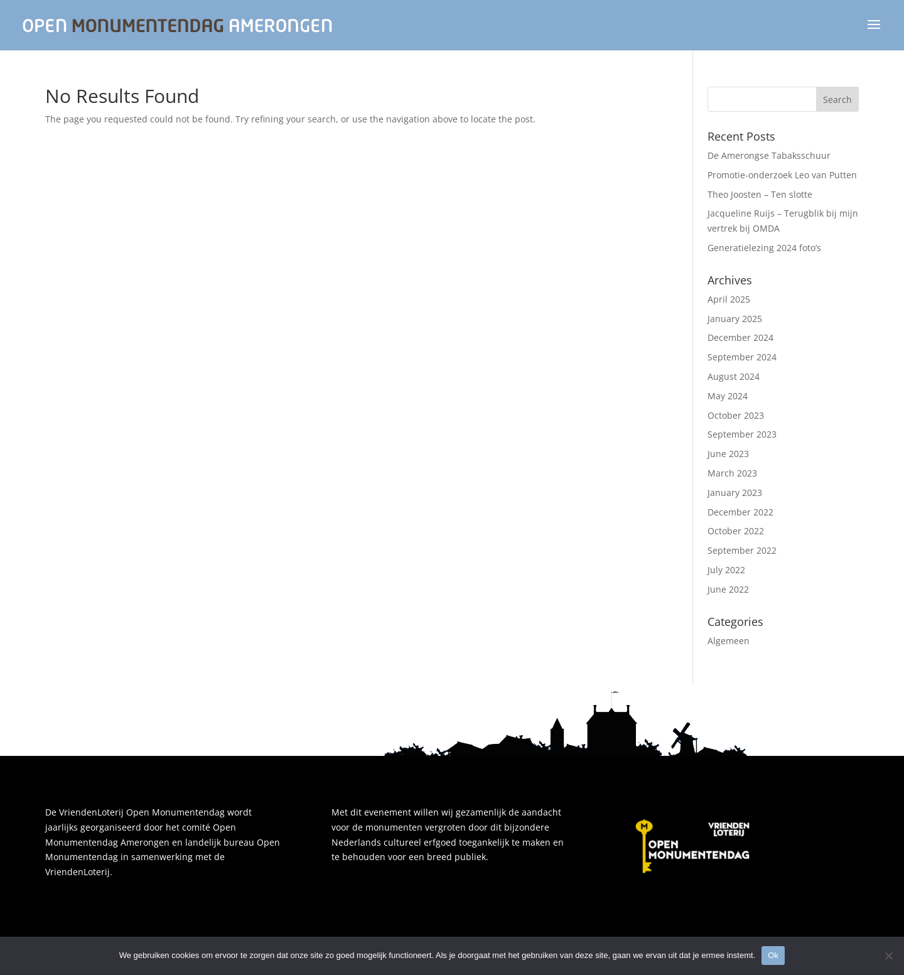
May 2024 (728, 396)
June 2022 (728, 589)
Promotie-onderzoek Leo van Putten (782, 175)
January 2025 (735, 319)
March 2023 (732, 473)
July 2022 (726, 570)
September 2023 (742, 434)
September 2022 (742, 550)
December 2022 (740, 512)
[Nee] (888, 955)
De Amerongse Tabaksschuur (769, 155)
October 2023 (736, 415)
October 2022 (736, 531)
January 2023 (735, 492)
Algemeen (729, 641)
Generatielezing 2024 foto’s (764, 248)
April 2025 (729, 299)
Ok (773, 955)
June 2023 (728, 454)
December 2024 (740, 337)
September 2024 (742, 357)
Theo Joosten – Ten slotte (760, 194)
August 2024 (734, 376)
